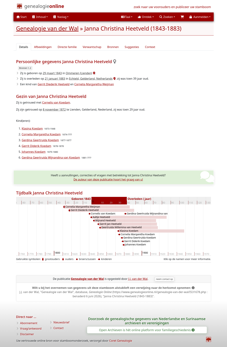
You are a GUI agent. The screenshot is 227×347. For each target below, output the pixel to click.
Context (150, 47)
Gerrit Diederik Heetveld (54, 84)
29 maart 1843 (52, 73)
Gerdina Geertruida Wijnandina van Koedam (51, 157)
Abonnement (28, 323)
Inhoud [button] (39, 17)
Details (23, 47)
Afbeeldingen (43, 47)
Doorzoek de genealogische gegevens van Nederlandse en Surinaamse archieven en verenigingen (147, 320)
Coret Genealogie (120, 341)
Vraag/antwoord (31, 328)
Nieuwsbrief (62, 322)
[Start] (44, 7)
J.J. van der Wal (137, 279)
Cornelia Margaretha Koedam (41, 134)
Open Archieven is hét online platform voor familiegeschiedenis (146, 330)
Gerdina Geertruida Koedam (40, 140)
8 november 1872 (54, 109)
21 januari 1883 (55, 79)
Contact (59, 328)
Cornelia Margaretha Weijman (94, 84)
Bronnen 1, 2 (25, 68)
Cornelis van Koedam (56, 102)
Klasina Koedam (32, 128)
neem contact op (164, 279)
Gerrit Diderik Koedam (36, 146)
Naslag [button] (59, 17)
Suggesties (132, 47)
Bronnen (113, 47)
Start (22, 17)
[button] (126, 17)
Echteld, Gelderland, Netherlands (91, 79)
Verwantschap (92, 47)
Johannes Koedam (34, 152)
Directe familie (67, 47)
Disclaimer (27, 334)
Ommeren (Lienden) (79, 73)
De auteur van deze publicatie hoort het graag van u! (108, 179)
